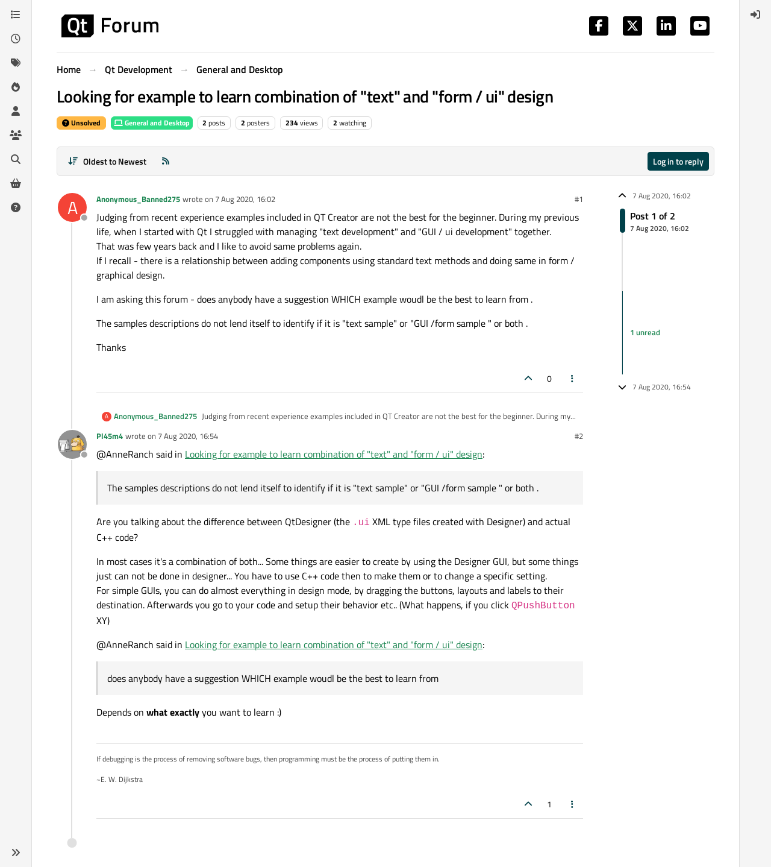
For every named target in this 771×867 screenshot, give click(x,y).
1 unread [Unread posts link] (645, 332)
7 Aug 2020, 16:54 (188, 436)
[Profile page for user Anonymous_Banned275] (72, 207)
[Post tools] (573, 378)
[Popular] (16, 86)
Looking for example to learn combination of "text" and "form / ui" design (333, 454)
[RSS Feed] (166, 161)
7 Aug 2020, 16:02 (245, 199)
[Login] (755, 14)
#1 (579, 199)
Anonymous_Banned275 (138, 199)
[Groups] (16, 135)
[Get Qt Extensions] (16, 183)
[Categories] (16, 14)
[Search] (16, 159)
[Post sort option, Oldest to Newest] (107, 161)
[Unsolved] (16, 207)
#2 (579, 436)
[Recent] (16, 38)
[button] (16, 852)
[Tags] (16, 62)
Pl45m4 (109, 436)
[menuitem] (755, 14)
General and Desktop (152, 122)
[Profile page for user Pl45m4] (72, 444)
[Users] (16, 111)
